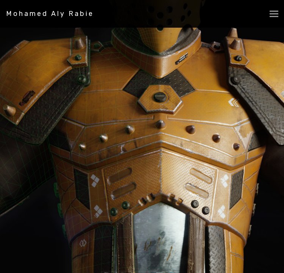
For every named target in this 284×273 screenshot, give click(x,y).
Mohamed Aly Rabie (50, 13)
